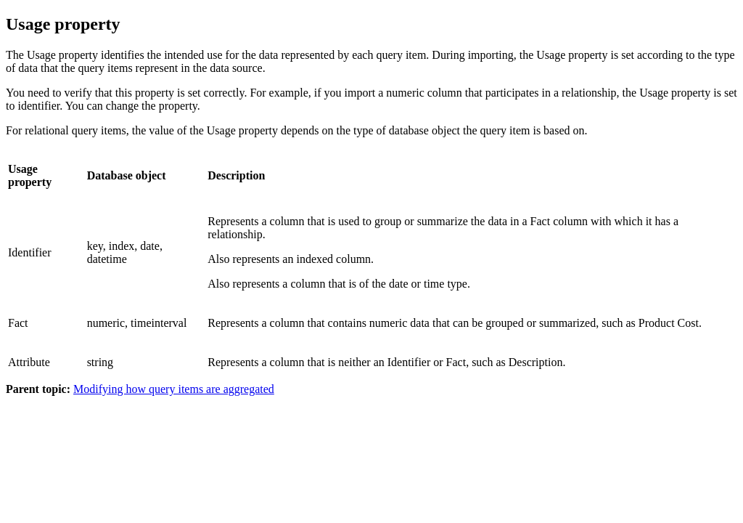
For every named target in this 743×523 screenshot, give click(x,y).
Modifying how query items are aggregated (173, 389)
